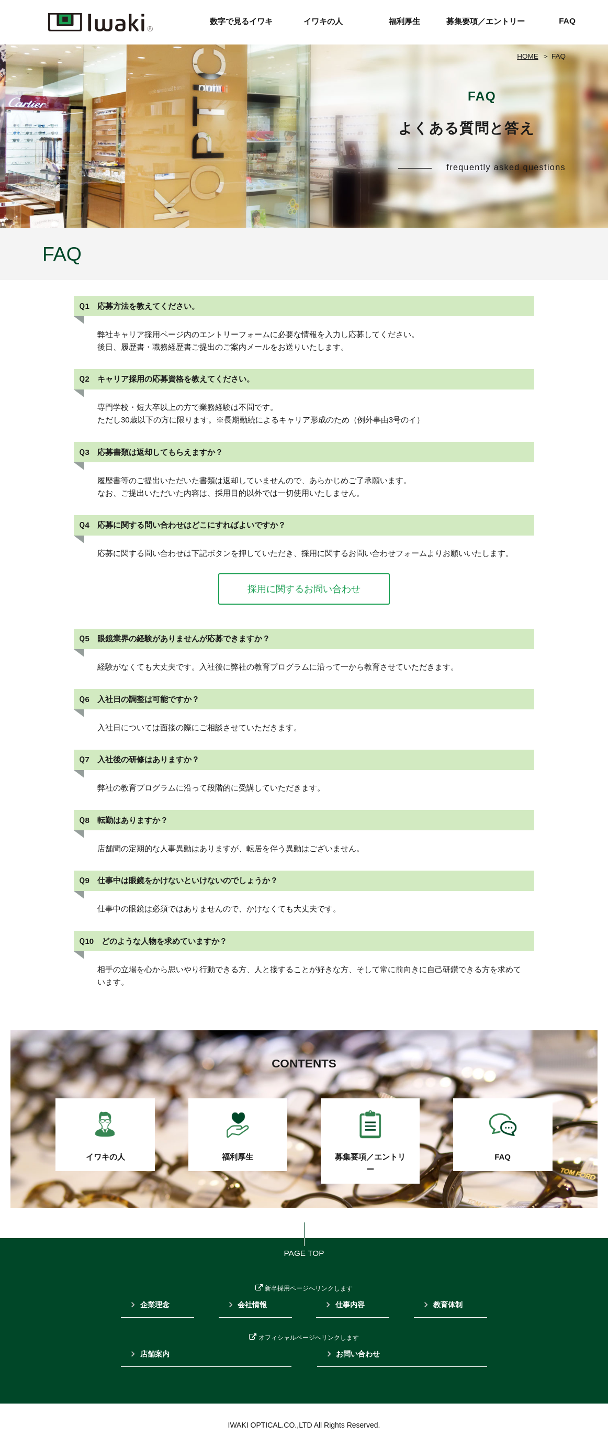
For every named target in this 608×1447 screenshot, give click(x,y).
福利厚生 (404, 21)
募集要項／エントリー (485, 21)
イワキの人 (323, 21)
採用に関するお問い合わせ (304, 589)
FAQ (567, 20)
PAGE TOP (304, 1253)
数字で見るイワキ (241, 21)
